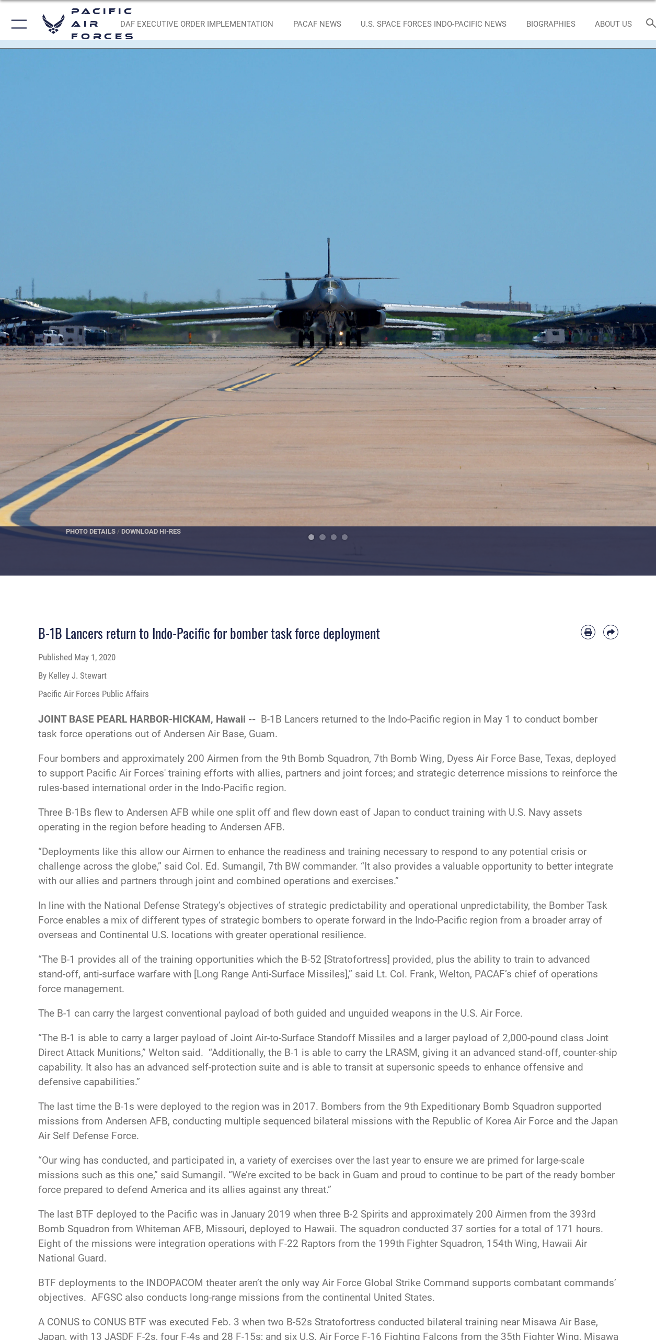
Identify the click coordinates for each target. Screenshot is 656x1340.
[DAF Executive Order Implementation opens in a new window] (197, 24)
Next (624, 308)
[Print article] (588, 632)
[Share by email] (610, 632)
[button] (17, 24)
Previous (33, 308)
